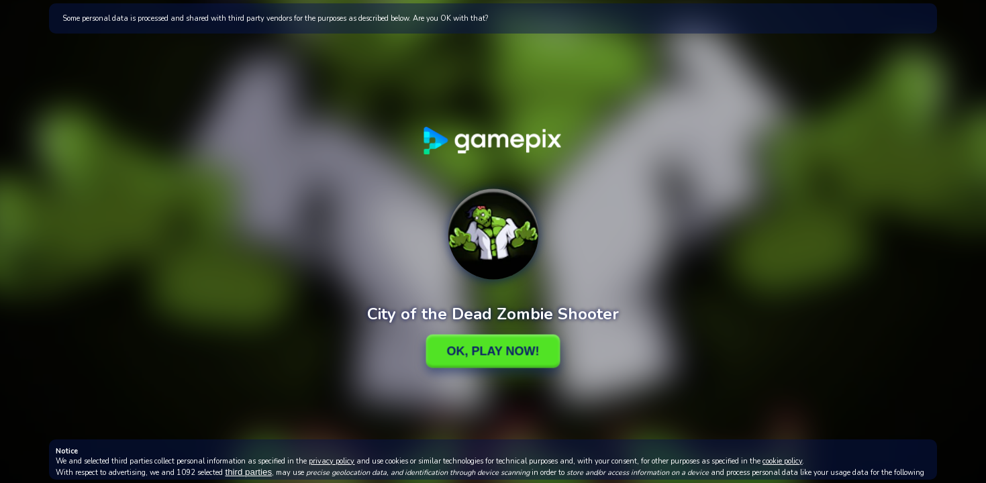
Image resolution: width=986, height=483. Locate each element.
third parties (248, 472)
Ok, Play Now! (492, 351)
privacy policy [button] (331, 461)
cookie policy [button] (782, 461)
